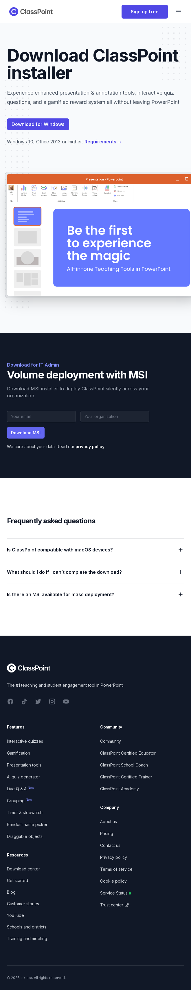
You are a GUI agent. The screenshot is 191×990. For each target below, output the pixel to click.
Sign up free (145, 12)
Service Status (115, 892)
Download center (23, 868)
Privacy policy (113, 857)
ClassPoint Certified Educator (128, 753)
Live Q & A (20, 788)
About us (108, 821)
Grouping (19, 800)
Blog (11, 892)
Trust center (114, 904)
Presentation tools (24, 764)
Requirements (103, 142)
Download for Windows (38, 124)
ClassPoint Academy (119, 788)
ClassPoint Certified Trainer (126, 776)
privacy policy (90, 446)
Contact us (110, 845)
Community (110, 741)
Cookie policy (113, 881)
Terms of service (116, 869)
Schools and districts (26, 926)
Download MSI (26, 432)
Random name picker (27, 824)
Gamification (18, 753)
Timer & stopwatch (25, 812)
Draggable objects (25, 836)
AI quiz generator (23, 776)
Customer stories (23, 903)
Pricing (106, 833)
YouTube (15, 915)
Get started (17, 880)
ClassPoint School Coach (124, 764)
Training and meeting (27, 938)
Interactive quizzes (25, 741)
